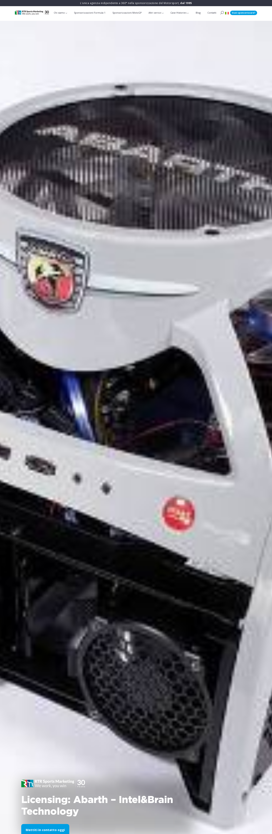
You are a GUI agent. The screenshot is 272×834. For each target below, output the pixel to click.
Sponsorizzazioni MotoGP (127, 12)
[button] (227, 12)
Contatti (211, 12)
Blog (198, 12)
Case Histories (178, 12)
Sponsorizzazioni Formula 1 (89, 12)
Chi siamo (59, 12)
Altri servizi (155, 12)
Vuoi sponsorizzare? (243, 12)
